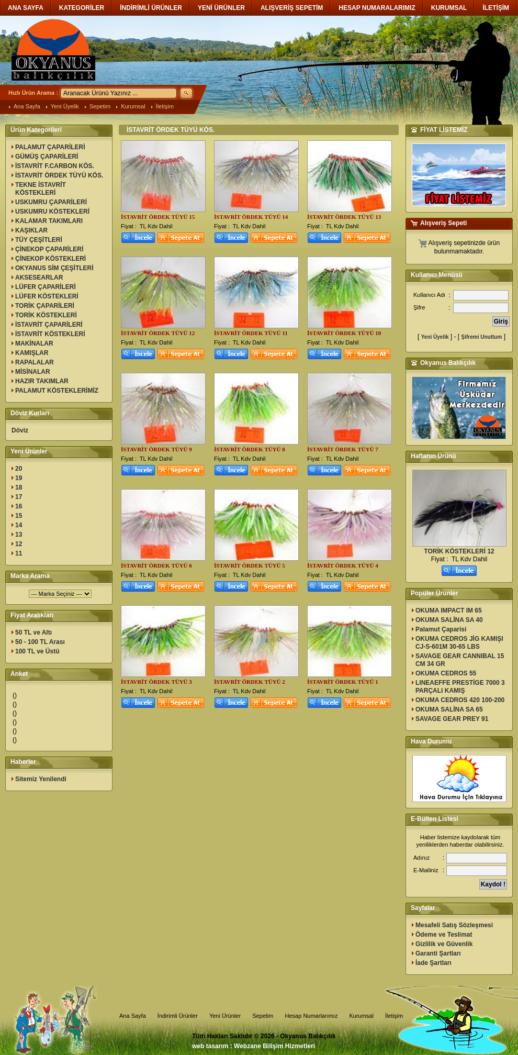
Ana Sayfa (27, 106)
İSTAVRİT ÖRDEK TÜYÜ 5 (249, 565)
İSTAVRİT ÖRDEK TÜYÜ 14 (251, 217)
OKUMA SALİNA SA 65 (449, 709)
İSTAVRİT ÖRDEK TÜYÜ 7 (342, 449)
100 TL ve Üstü (37, 651)
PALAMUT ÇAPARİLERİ (50, 147)
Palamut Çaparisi (440, 629)
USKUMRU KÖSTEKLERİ (52, 211)
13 (18, 534)
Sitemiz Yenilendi (40, 779)
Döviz (20, 430)
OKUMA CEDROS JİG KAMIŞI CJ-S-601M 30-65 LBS (459, 642)
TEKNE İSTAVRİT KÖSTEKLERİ (40, 188)
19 (18, 478)
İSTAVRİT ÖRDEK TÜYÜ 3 (156, 682)
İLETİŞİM (495, 8)
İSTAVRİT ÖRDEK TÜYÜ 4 (342, 565)
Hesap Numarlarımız (311, 1016)
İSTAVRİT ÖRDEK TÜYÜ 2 (249, 682)
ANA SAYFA (25, 8)
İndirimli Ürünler (177, 1016)
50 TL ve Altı (33, 632)
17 (18, 497)
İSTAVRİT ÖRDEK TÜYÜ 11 (251, 333)
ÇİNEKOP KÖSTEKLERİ (50, 258)
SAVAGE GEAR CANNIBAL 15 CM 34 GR (459, 660)
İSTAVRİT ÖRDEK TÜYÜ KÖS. (59, 175)
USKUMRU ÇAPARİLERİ (51, 202)
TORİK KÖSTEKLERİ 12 (459, 551)
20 (18, 468)
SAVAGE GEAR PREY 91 (451, 719)
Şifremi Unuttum (481, 337)
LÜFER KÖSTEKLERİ (46, 296)
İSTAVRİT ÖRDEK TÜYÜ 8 (249, 449)
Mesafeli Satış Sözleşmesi (454, 925)
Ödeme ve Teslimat (443, 934)
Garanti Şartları (438, 953)
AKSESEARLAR (39, 277)
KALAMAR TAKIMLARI (49, 221)
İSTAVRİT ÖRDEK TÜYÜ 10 (344, 333)
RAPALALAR (34, 362)
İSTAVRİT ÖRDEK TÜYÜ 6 (156, 565)
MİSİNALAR (32, 371)
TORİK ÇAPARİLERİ (44, 305)
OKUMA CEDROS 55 (445, 673)
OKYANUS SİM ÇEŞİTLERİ (54, 268)
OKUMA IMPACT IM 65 (448, 610)
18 (18, 487)
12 (18, 544)
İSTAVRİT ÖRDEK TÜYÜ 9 (156, 449)
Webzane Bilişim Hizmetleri (274, 1046)
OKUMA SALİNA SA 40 (449, 620)
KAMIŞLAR (31, 353)
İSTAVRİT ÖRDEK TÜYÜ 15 (158, 217)
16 (18, 506)
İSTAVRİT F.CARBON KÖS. (54, 166)
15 (18, 515)
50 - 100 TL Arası (40, 642)
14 (18, 525)
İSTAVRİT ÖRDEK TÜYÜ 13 (344, 217)
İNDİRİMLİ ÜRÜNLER (151, 8)
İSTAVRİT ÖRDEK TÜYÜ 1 (342, 682)
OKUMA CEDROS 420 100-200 (459, 700)
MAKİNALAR (34, 343)
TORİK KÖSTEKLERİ (46, 315)
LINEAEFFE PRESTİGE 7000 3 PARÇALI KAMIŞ (460, 686)
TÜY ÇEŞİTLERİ (38, 239)
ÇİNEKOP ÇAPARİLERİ (49, 249)
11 (18, 553)
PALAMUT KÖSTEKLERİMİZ (56, 390)
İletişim (165, 106)
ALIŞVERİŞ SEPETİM (292, 8)
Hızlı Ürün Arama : (33, 93)
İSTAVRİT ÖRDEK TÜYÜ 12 (158, 333)
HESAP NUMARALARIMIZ (377, 8)
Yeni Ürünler (225, 1016)
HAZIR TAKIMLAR (42, 381)
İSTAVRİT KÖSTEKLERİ (50, 334)
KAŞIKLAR (31, 230)
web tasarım (210, 1046)
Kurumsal (133, 106)
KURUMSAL (449, 8)
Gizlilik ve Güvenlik (443, 944)
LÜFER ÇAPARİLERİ (45, 287)
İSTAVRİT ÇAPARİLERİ (49, 324)
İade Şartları (433, 963)
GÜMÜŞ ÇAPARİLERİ (46, 156)
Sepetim (99, 106)
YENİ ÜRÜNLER (221, 8)
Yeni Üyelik (65, 106)
